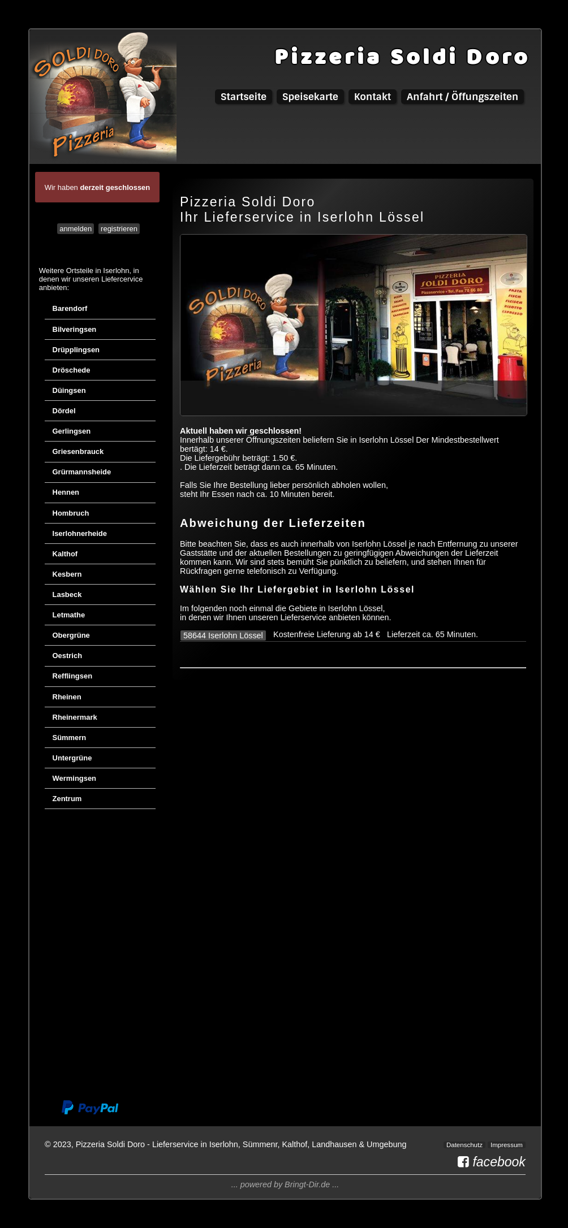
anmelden (75, 228)
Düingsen (69, 390)
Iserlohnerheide (80, 533)
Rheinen (67, 697)
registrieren (119, 228)
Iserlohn (116, 270)
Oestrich (68, 655)
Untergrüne (72, 758)
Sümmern (70, 737)
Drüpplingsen (76, 349)
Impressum (506, 1144)
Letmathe (69, 615)
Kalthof (65, 554)
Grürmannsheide (82, 472)
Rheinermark (75, 717)
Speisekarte (310, 96)
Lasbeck (67, 594)
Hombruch (71, 513)
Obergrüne (71, 635)
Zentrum (67, 798)
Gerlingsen (72, 431)
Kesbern (67, 574)
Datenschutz (464, 1144)
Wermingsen (75, 778)
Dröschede (72, 370)
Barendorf (70, 308)
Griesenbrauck (78, 451)
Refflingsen (73, 676)
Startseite (243, 96)
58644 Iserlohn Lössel (223, 635)
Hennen (66, 492)
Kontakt (372, 96)
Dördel (64, 411)
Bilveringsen (75, 329)
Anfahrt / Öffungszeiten (462, 96)
